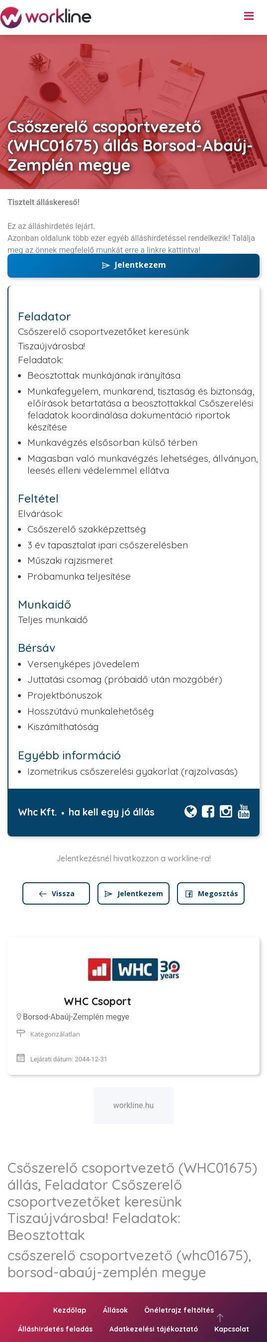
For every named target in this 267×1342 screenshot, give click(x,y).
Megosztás (211, 893)
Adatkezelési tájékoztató (153, 1329)
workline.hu (133, 1105)
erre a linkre (145, 250)
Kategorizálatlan (55, 1034)
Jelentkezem (133, 264)
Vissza (56, 893)
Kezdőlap (69, 1310)
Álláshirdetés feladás (55, 1329)
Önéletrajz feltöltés (179, 1310)
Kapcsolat (231, 1329)
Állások (115, 1310)
